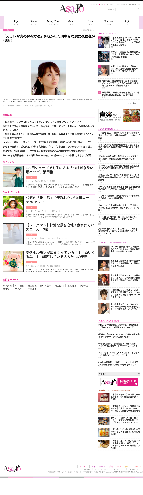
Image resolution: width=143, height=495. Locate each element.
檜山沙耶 (59, 286)
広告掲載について (135, 469)
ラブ (119, 466)
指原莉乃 (71, 286)
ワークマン (35, 238)
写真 (31, 106)
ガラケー (11, 106)
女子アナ (38, 106)
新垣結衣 (32, 286)
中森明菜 (84, 286)
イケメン (83, 466)
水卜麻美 (7, 286)
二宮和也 (32, 289)
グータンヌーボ (22, 106)
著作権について (119, 469)
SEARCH (111, 9)
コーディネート (44, 211)
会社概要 (87, 469)
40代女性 (55, 211)
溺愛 (43, 266)
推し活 (33, 211)
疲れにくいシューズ (49, 238)
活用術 (52, 181)
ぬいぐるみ (35, 266)
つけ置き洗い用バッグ (39, 181)
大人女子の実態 (53, 266)
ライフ (31, 177)
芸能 (111, 466)
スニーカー (63, 238)
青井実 (6, 289)
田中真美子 (45, 286)
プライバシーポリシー (102, 469)
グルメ (128, 466)
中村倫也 (19, 286)
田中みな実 (48, 106)
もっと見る (131, 103)
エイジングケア (98, 466)
